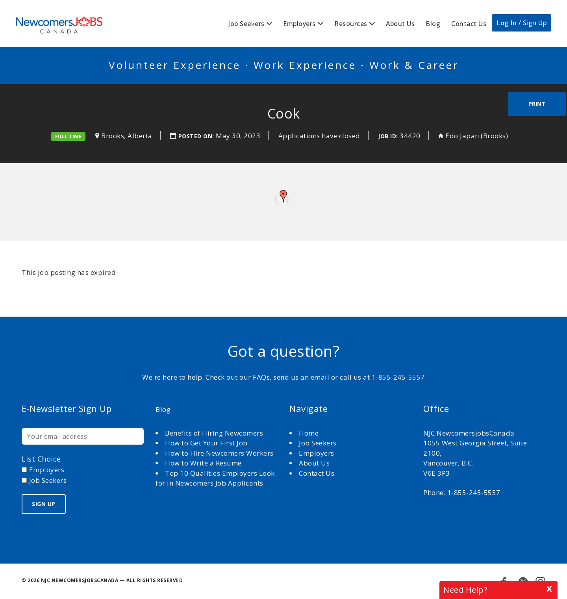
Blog (433, 23)
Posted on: (197, 136)
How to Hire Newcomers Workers (219, 453)
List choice (41, 459)
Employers (299, 23)
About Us (400, 23)
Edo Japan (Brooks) (476, 135)
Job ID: (388, 136)
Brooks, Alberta (126, 135)
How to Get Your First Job (206, 442)
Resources (350, 23)
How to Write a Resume (203, 462)
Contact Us (468, 23)
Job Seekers (246, 23)
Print (536, 104)
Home (310, 433)
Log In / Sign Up (522, 23)
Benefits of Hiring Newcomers (214, 433)
